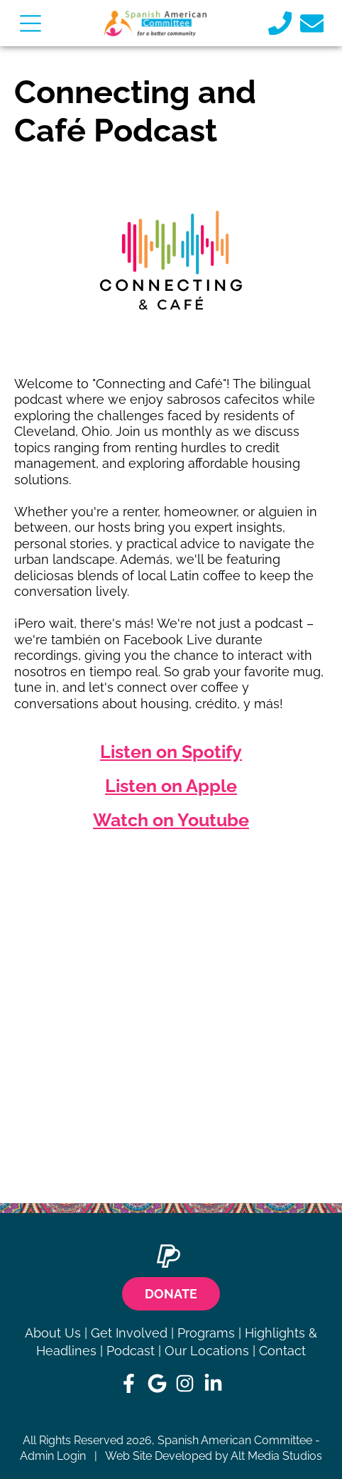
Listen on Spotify (171, 751)
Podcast (130, 1350)
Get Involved (129, 1332)
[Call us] (279, 23)
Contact (282, 1350)
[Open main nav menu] (30, 23)
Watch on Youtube (171, 820)
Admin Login (53, 1456)
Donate (171, 1293)
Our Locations (207, 1350)
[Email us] (311, 23)
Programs (206, 1332)
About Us (53, 1332)
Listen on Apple (171, 785)
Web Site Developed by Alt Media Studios (213, 1456)
